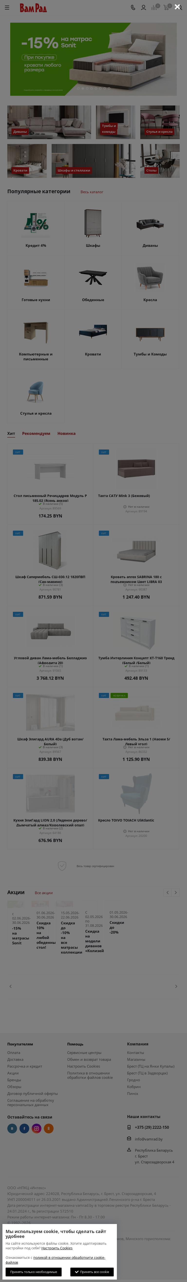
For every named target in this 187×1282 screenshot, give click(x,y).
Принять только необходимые (33, 1272)
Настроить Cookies (57, 1248)
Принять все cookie (92, 1272)
